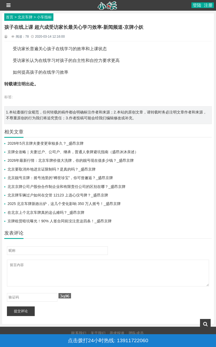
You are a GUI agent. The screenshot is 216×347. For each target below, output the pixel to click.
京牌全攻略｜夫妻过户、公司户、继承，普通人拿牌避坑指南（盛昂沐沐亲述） (72, 152)
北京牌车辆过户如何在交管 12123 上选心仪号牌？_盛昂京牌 (57, 195)
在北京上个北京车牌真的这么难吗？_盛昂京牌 (45, 212)
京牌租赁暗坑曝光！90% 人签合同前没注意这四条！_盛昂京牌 (59, 221)
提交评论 (21, 311)
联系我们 (78, 333)
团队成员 (136, 333)
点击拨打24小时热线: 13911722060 (108, 340)
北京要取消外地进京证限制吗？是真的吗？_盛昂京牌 (51, 169)
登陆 (197, 5)
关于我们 (98, 333)
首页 (9, 17)
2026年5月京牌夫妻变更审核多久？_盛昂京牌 (45, 143)
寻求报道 (116, 333)
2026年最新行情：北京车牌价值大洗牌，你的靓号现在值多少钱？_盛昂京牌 (70, 160)
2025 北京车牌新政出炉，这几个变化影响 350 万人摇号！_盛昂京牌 (64, 204)
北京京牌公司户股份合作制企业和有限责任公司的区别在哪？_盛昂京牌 (66, 186)
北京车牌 (25, 17)
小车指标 (44, 17)
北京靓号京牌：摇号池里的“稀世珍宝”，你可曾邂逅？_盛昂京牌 (60, 178)
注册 (208, 5)
